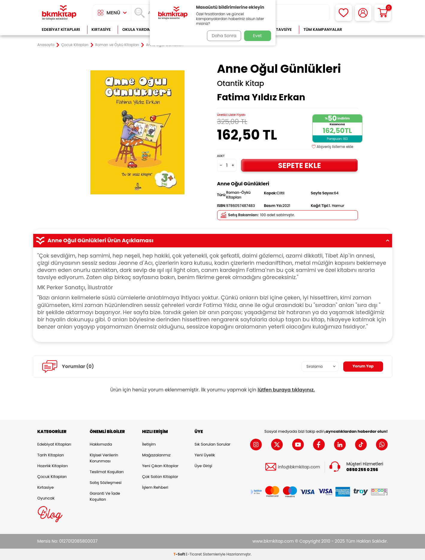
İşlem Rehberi (155, 487)
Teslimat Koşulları (107, 472)
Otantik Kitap (240, 83)
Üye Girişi (203, 466)
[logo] (59, 12)
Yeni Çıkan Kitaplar (160, 466)
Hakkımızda (101, 444)
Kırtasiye (101, 29)
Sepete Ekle (299, 165)
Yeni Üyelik (205, 455)
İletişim (149, 444)
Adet (221, 156)
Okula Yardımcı (138, 29)
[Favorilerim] (343, 12)
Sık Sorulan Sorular (213, 444)
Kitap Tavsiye (278, 29)
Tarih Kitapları (50, 455)
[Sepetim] (382, 12)
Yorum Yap (362, 366)
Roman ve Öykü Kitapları (117, 45)
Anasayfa (46, 45)
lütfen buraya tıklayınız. (286, 389)
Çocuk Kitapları (75, 45)
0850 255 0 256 (362, 470)
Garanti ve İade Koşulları (105, 496)
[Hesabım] (363, 12)
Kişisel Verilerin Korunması (104, 458)
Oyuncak (46, 498)
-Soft (179, 554)
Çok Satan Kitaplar (160, 476)
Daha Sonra (222, 36)
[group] (137, 132)
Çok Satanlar (368, 29)
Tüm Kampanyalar (322, 29)
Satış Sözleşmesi (106, 482)
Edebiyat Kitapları (61, 29)
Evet (257, 36)
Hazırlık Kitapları (52, 466)
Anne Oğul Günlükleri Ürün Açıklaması (212, 240)
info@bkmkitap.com (299, 467)
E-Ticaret (194, 554)
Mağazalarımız (156, 455)
